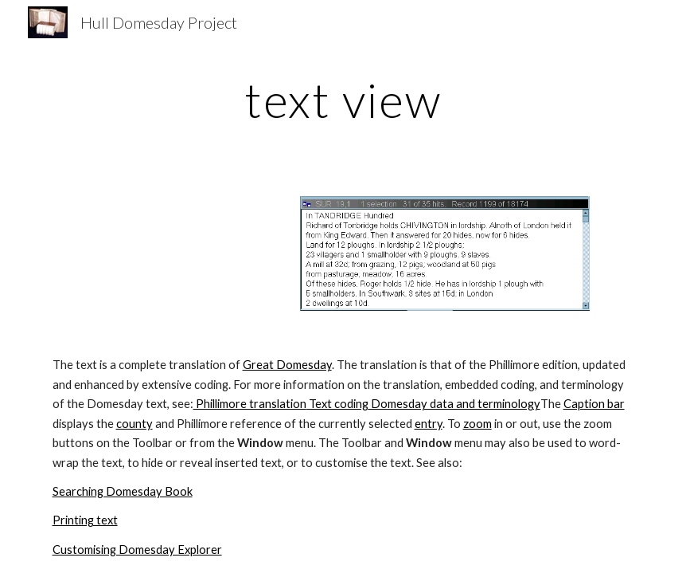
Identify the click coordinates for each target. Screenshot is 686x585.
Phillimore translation (249, 403)
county (134, 423)
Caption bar (594, 403)
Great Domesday (287, 364)
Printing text (85, 520)
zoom (477, 423)
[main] (343, 99)
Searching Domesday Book (123, 491)
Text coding (337, 403)
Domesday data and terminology (454, 403)
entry (428, 423)
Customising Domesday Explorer (137, 549)
